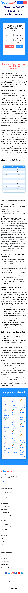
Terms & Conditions (19, 582)
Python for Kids (4, 497)
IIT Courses (4, 503)
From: (6, 35)
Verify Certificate (5, 559)
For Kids (3, 520)
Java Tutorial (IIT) (5, 512)
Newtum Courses (6, 488)
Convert (10, 46)
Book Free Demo (5, 561)
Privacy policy (7, 582)
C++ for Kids (4, 529)
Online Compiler (5, 564)
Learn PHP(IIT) (4, 509)
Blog (2, 547)
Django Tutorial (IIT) (6, 515)
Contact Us (3, 541)
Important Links (6, 552)
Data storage (17, 16)
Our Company (5, 535)
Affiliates (3, 556)
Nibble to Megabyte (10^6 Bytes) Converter (23, 415)
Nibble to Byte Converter (6, 404)
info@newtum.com (5, 485)
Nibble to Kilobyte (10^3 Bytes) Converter (14, 436)
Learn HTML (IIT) (5, 506)
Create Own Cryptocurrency (7, 495)
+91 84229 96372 (5, 481)
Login (20, 3)
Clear (19, 46)
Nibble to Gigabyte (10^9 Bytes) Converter (23, 450)
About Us (3, 538)
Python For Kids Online (6, 527)
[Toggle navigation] (25, 2)
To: (6, 40)
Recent (2, 544)
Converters (10, 16)
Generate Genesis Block (6, 567)
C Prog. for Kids (4, 524)
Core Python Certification (7, 492)
